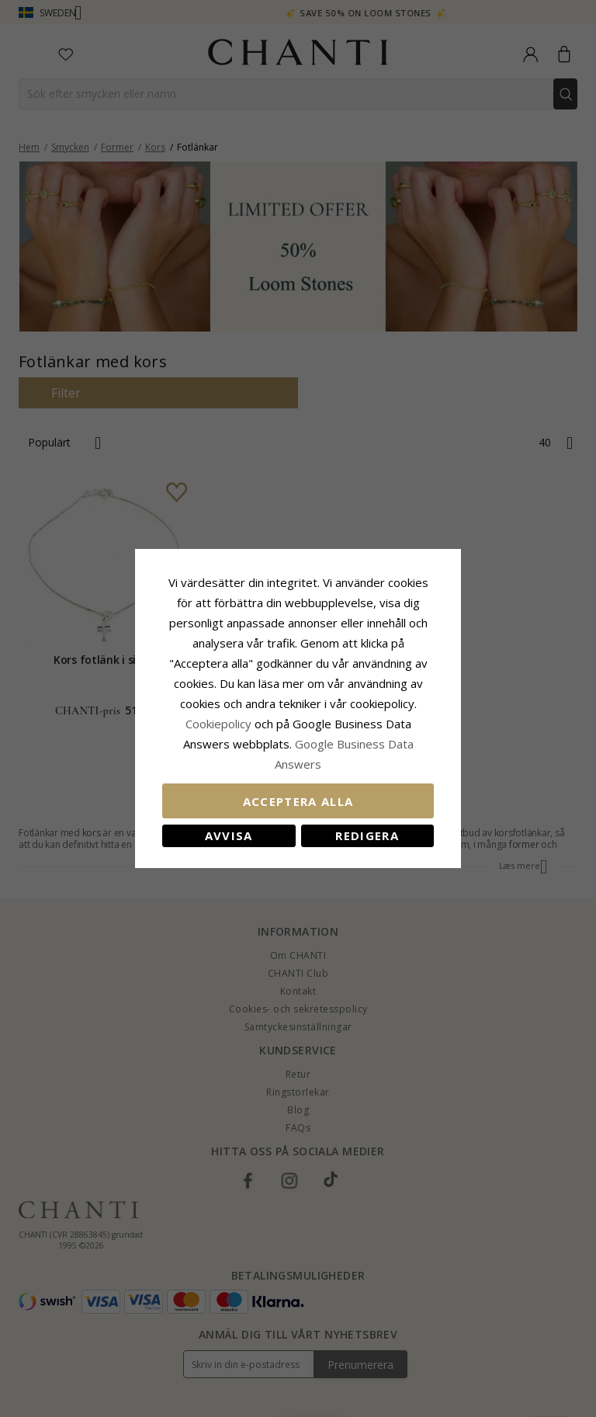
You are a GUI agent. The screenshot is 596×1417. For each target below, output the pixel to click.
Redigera (367, 835)
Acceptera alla (298, 801)
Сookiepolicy (220, 723)
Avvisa (229, 835)
